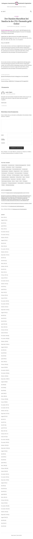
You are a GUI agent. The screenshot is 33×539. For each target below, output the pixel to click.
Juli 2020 (3, 315)
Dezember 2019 (4, 335)
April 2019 (3, 358)
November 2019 (4, 338)
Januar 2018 (3, 402)
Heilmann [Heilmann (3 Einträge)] (11, 171)
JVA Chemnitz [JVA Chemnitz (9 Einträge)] (11, 173)
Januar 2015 (3, 503)
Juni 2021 (3, 286)
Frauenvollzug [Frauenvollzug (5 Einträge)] (18, 167)
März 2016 (3, 465)
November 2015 (4, 477)
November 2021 (4, 280)
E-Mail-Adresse (3, 139)
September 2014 (4, 514)
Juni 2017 (3, 422)
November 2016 (4, 442)
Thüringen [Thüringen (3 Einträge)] (25, 181)
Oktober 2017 (4, 410)
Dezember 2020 (4, 301)
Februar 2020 (4, 329)
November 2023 (4, 249)
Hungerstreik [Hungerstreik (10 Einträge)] (16, 171)
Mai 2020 (3, 321)
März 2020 (3, 327)
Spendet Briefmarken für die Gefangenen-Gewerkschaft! (14, 76)
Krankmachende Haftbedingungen (16, 206)
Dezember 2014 (4, 505)
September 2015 (4, 479)
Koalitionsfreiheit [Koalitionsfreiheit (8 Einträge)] (5, 177)
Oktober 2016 (4, 445)
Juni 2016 (3, 456)
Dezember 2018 (4, 370)
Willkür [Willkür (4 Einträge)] (3, 185)
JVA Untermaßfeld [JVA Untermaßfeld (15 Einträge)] (15, 175)
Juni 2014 (3, 523)
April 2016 (3, 462)
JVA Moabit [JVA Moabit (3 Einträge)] (26, 173)
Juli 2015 (2, 485)
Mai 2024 (3, 243)
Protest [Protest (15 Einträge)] (27, 177)
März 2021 (3, 292)
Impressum (13, 535)
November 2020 (4, 303)
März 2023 (3, 263)
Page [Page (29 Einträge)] (24, 177)
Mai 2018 (3, 390)
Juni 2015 (3, 488)
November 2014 (4, 508)
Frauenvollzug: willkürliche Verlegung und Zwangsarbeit (14, 81)
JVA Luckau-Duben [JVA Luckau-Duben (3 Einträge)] (18, 173)
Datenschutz (19, 535)
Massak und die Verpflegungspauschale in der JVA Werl (17, 192)
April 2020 (3, 324)
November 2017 (4, 407)
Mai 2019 (3, 355)
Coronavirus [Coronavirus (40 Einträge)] (8, 167)
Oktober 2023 (4, 251)
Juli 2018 (2, 384)
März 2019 (3, 361)
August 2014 (3, 517)
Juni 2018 (3, 387)
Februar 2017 (3, 433)
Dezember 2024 (4, 231)
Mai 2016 (3, 459)
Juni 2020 (3, 318)
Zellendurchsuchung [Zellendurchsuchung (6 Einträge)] (10, 185)
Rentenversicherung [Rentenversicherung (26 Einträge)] (6, 179)
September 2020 (4, 309)
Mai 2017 (3, 425)
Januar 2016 (3, 471)
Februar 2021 (3, 295)
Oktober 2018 (4, 376)
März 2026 (3, 217)
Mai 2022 (3, 269)
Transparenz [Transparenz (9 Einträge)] (4, 183)
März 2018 (3, 396)
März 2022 (3, 272)
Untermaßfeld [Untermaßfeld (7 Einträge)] (20, 183)
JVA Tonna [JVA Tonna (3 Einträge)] (9, 175)
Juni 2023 (3, 260)
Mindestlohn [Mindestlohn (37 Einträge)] (12, 177)
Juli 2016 (2, 454)
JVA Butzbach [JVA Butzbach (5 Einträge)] (4, 173)
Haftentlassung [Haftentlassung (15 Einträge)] (5, 171)
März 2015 (3, 497)
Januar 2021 (3, 298)
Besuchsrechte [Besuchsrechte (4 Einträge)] (11, 165)
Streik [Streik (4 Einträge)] (13, 181)
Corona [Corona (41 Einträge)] (3, 167)
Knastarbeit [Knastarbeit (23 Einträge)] (26, 175)
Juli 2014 (2, 520)
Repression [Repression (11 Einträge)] (13, 179)
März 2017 (3, 430)
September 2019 (4, 344)
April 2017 (3, 428)
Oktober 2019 (4, 341)
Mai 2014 (3, 526)
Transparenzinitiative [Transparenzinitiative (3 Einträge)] (12, 183)
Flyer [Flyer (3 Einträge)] (13, 167)
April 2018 (3, 393)
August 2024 (3, 240)
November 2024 (4, 234)
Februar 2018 (3, 399)
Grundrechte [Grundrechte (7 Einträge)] (24, 169)
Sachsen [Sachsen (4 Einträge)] (23, 179)
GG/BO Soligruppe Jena (6, 30)
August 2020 (3, 312)
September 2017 (4, 413)
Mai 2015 (3, 491)
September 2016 (4, 448)
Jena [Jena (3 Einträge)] (21, 171)
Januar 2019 (3, 367)
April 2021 (3, 289)
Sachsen (16, 16)
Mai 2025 (3, 223)
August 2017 (3, 416)
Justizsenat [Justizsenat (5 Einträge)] (26, 171)
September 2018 (4, 378)
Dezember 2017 (4, 404)
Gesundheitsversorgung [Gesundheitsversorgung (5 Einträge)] (6, 169)
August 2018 (3, 381)
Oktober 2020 (4, 306)
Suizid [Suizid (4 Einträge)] (17, 181)
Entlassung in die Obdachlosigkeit (20, 209)
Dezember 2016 (4, 439)
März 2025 (3, 228)
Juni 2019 (3, 352)
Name (2, 135)
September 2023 (4, 254)
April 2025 (3, 225)
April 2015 (3, 494)
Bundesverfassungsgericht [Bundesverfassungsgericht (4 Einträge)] (21, 165)
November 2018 (4, 373)
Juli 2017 (2, 419)
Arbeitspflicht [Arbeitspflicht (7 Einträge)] (4, 165)
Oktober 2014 (4, 511)
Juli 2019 (2, 350)
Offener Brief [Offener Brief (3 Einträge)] (18, 177)
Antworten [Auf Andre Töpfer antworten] (4, 105)
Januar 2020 (3, 332)
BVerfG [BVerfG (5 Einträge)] (28, 165)
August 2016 (3, 451)
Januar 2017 (3, 436)
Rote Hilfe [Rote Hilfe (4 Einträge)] (19, 179)
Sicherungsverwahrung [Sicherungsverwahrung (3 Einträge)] (6, 181)
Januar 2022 (3, 277)
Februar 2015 (3, 500)
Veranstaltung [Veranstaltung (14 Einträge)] (27, 183)
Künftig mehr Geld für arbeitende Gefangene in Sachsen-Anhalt (18, 203)
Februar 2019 (4, 364)
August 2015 (3, 482)
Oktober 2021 (4, 283)
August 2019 (3, 347)
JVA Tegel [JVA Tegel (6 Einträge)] (4, 175)
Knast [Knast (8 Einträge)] (22, 175)
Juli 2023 (3, 257)
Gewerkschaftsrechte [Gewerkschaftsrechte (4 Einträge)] (17, 169)
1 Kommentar (23, 26)
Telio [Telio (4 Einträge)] (21, 181)
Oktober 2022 (4, 266)
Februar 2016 (4, 468)
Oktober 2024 (4, 237)
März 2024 (3, 246)
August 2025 (3, 220)
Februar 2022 (4, 275)
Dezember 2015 (4, 474)
